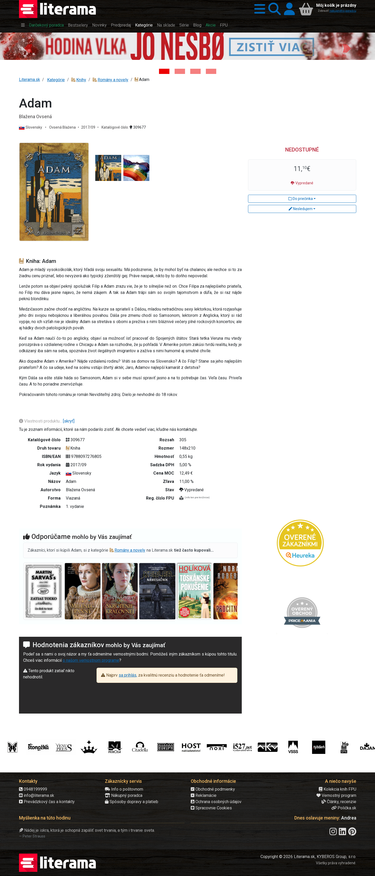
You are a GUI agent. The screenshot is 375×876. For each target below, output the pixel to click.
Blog (197, 25)
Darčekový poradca (46, 25)
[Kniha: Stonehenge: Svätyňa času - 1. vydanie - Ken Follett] (211, 71)
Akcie (211, 25)
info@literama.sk (36, 795)
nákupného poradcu (342, 10)
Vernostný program (336, 795)
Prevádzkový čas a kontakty (47, 801)
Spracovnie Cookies (211, 807)
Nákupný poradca (123, 795)
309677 (138, 127)
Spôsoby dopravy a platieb (131, 801)
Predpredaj (121, 25)
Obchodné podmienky (213, 789)
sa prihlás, (128, 675)
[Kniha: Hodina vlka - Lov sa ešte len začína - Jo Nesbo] (164, 71)
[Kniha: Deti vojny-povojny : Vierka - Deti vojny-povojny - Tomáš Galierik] (195, 71)
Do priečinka (300, 199)
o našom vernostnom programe (91, 660)
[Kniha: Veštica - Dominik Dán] (180, 71)
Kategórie (144, 25)
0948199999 (33, 789)
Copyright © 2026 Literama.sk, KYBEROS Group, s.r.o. (308, 856)
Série (184, 25)
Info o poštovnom (124, 789)
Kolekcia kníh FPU (337, 789)
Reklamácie (204, 795)
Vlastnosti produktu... (41, 421)
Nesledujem (301, 209)
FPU (224, 25)
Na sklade (166, 25)
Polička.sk (343, 807)
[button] (258, 9)
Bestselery (78, 25)
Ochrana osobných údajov (216, 801)
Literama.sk (29, 79)
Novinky (99, 25)
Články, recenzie (339, 801)
